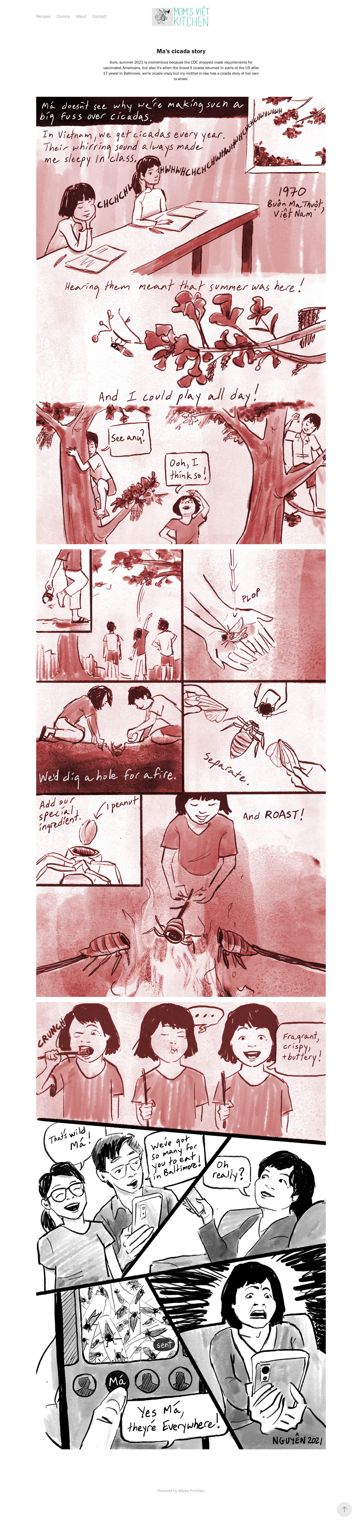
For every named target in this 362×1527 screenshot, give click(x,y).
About (81, 16)
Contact (99, 16)
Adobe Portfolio (191, 1490)
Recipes (43, 16)
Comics (63, 16)
